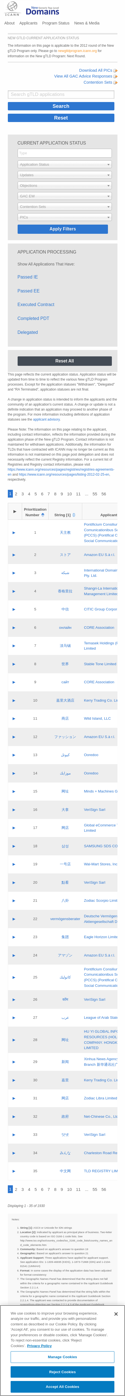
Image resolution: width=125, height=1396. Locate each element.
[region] (62, 1350)
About (9, 23)
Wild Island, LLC (97, 718)
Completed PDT (33, 318)
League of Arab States (102, 1017)
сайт (65, 682)
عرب (65, 1017)
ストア (65, 555)
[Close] (116, 1314)
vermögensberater (65, 919)
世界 (65, 664)
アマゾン (65, 955)
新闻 (65, 1062)
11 (78, 493)
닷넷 (65, 1134)
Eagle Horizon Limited (102, 937)
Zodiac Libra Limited (100, 1098)
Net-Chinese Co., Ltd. (101, 1116)
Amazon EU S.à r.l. (99, 555)
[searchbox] (64, 153)
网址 (65, 791)
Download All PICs (98, 70)
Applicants (28, 23)
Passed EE (29, 291)
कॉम (65, 999)
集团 (65, 937)
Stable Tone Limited (100, 664)
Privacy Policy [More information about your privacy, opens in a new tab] (39, 1346)
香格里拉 (65, 591)
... (86, 493)
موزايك (65, 773)
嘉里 (65, 1080)
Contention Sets (100, 82)
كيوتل (65, 755)
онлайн (65, 627)
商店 (65, 718)
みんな (65, 1153)
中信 (65, 609)
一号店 (65, 864)
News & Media (86, 23)
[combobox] (65, 153)
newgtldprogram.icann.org (77, 51)
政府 (65, 1116)
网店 (65, 828)
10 (69, 493)
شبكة (65, 573)
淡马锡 (65, 646)
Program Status (55, 23)
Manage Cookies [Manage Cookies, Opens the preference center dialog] (62, 1357)
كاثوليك (65, 977)
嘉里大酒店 (65, 700)
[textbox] (65, 164)
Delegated (28, 332)
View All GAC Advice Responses (85, 76)
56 (104, 493)
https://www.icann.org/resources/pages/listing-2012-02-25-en (64, 474)
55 (95, 493)
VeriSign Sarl (94, 810)
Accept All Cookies (62, 1387)
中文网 (65, 1171)
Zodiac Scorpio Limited (102, 900)
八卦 (65, 900)
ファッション (65, 737)
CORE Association (99, 627)
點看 (65, 882)
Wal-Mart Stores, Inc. (101, 864)
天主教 (65, 532)
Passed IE (28, 277)
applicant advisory (46, 419)
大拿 (65, 810)
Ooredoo (91, 755)
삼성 (65, 846)
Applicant (108, 515)
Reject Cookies (62, 1372)
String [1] (63, 515)
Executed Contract (36, 304)
